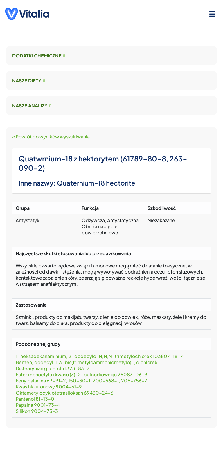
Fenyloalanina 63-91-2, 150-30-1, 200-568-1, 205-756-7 (81, 380)
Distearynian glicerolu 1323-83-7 (52, 368)
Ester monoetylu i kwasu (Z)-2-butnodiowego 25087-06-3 (82, 374)
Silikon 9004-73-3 (37, 411)
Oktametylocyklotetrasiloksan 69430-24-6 (65, 393)
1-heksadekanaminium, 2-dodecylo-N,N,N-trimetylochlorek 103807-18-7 (99, 356)
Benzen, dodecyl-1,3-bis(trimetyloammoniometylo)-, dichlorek (86, 362)
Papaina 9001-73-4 (38, 405)
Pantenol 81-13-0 (35, 399)
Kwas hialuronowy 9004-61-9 (49, 387)
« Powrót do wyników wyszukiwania (51, 137)
